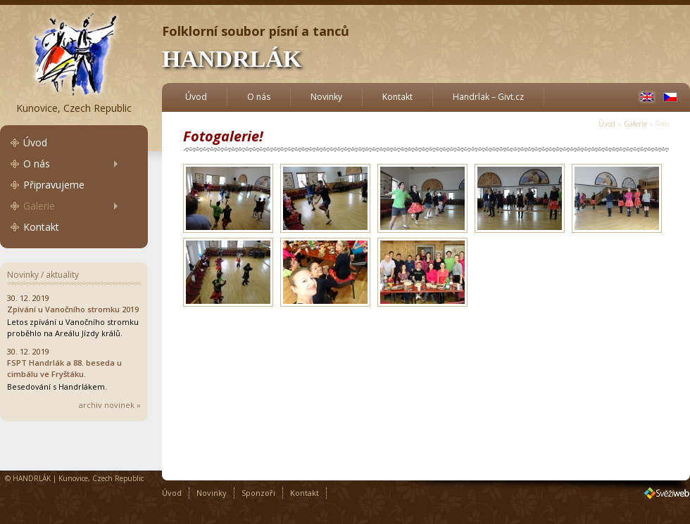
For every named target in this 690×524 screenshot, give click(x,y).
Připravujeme (53, 184)
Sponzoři (258, 492)
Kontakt (41, 227)
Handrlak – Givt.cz (488, 97)
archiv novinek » (110, 405)
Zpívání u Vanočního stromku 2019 (73, 309)
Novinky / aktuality (43, 275)
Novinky (326, 97)
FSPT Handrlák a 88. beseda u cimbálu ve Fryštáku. (64, 368)
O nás (36, 163)
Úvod (35, 142)
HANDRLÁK (231, 59)
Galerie (39, 205)
